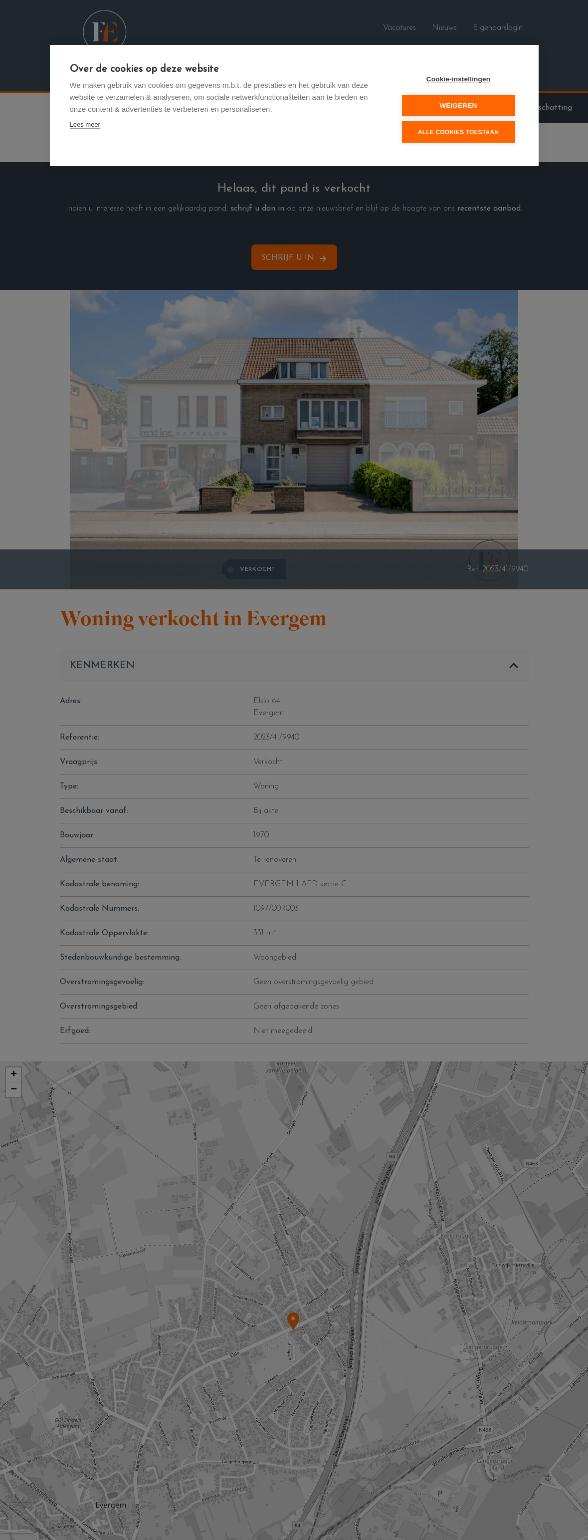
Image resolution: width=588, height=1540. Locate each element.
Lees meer (85, 124)
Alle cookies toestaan (458, 132)
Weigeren (458, 105)
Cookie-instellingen (458, 79)
